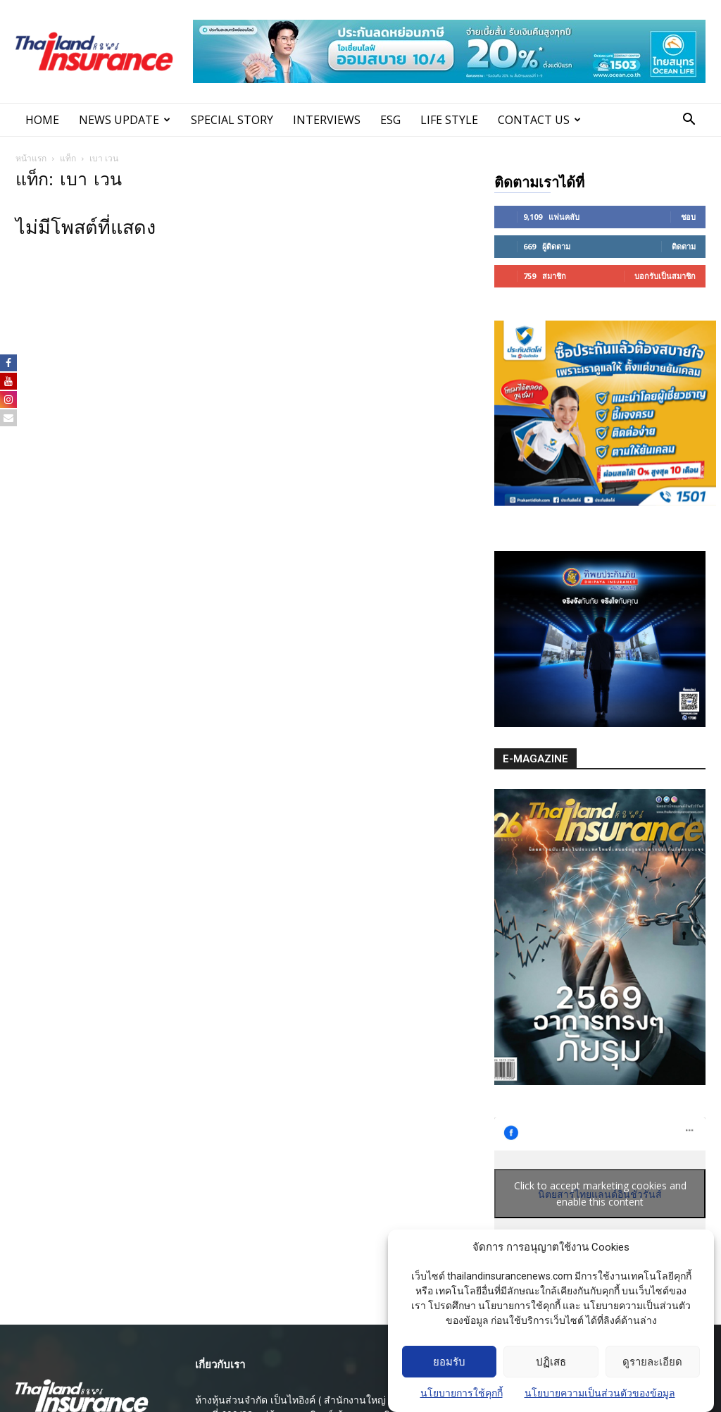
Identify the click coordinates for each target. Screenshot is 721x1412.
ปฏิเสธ (551, 1376)
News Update (124, 120)
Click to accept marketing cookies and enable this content (600, 1193)
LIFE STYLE (449, 120)
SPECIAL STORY (232, 120)
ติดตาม (684, 246)
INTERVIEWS (326, 120)
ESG (390, 120)
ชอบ (688, 216)
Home (42, 120)
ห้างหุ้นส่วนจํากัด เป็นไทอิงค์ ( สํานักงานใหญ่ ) (293, 1399)
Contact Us (539, 120)
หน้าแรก (30, 158)
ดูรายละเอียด (652, 1376)
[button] (689, 121)
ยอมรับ (449, 1376)
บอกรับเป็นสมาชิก (665, 276)
